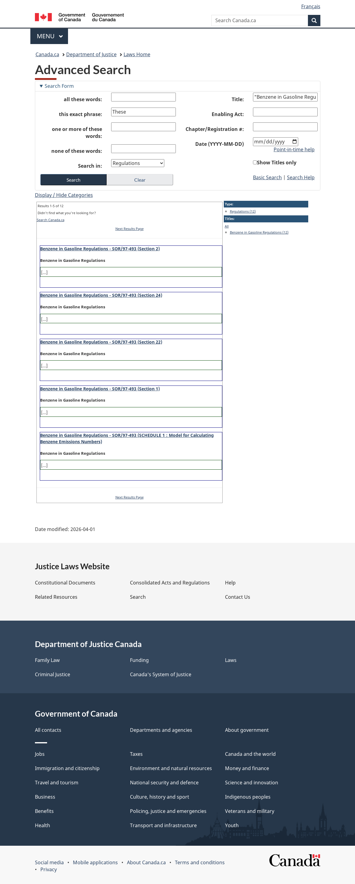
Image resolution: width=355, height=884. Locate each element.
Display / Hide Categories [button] (64, 195)
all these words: (83, 99)
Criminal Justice (52, 674)
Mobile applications (95, 862)
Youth (232, 825)
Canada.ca (47, 54)
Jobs (40, 754)
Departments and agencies (161, 730)
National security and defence (164, 782)
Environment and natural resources (171, 768)
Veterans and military (249, 811)
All (227, 226)
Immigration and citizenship (67, 768)
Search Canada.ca (50, 220)
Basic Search (267, 177)
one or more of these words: (77, 132)
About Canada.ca (146, 862)
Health (42, 825)
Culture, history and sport (159, 796)
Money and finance (247, 768)
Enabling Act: (228, 114)
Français (310, 6)
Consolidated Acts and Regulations (170, 582)
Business (45, 796)
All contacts (48, 730)
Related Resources (56, 597)
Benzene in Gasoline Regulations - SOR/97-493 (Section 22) (101, 342)
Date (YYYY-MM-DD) (219, 144)
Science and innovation (251, 782)
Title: (238, 99)
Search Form (59, 86)
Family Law (47, 660)
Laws (231, 660)
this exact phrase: (80, 114)
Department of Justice (91, 54)
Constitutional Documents (65, 582)
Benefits (44, 811)
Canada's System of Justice (160, 674)
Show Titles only (276, 162)
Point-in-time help (294, 149)
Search (138, 597)
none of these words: (76, 151)
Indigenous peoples (248, 796)
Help (230, 582)
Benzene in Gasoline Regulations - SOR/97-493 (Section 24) (101, 295)
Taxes (136, 754)
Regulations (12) (243, 211)
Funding (139, 660)
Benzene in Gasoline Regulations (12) (259, 232)
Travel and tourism (56, 782)
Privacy (48, 869)
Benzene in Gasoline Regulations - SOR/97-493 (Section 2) (100, 249)
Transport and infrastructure (163, 825)
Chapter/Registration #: (215, 129)
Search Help (301, 177)
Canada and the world (250, 754)
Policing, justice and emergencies (168, 811)
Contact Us (237, 597)
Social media (49, 862)
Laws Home (137, 54)
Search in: (90, 166)
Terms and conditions (200, 862)
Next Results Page (129, 228)
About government (247, 730)
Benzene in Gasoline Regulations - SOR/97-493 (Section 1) (100, 389)
